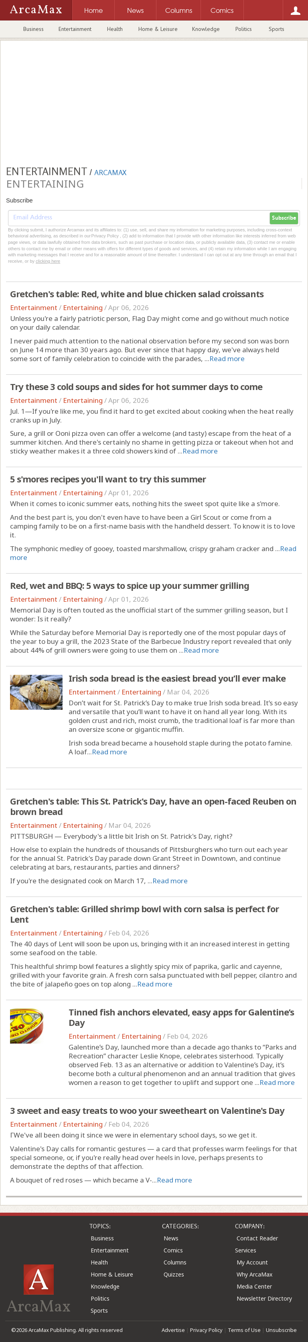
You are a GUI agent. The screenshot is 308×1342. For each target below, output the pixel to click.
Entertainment (75, 29)
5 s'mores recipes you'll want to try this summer (108, 479)
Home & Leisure (158, 29)
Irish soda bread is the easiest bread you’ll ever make (177, 678)
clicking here (48, 261)
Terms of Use (244, 1330)
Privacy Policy (206, 1330)
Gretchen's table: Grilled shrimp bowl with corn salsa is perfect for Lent (144, 914)
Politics (243, 29)
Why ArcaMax (254, 1274)
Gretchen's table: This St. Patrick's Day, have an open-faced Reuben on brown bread (153, 806)
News (171, 1238)
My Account (252, 1262)
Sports (276, 29)
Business (33, 29)
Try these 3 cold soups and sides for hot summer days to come (136, 386)
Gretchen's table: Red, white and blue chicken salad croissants (136, 294)
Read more (227, 358)
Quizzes (174, 1274)
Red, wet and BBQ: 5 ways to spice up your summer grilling (129, 585)
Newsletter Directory (264, 1298)
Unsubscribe (281, 1330)
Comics (173, 1250)
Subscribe (284, 218)
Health (115, 29)
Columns (175, 1262)
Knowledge (206, 29)
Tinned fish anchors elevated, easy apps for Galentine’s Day (181, 1017)
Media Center (254, 1286)
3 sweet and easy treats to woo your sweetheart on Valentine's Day (147, 1110)
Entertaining (83, 307)
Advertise (173, 1330)
